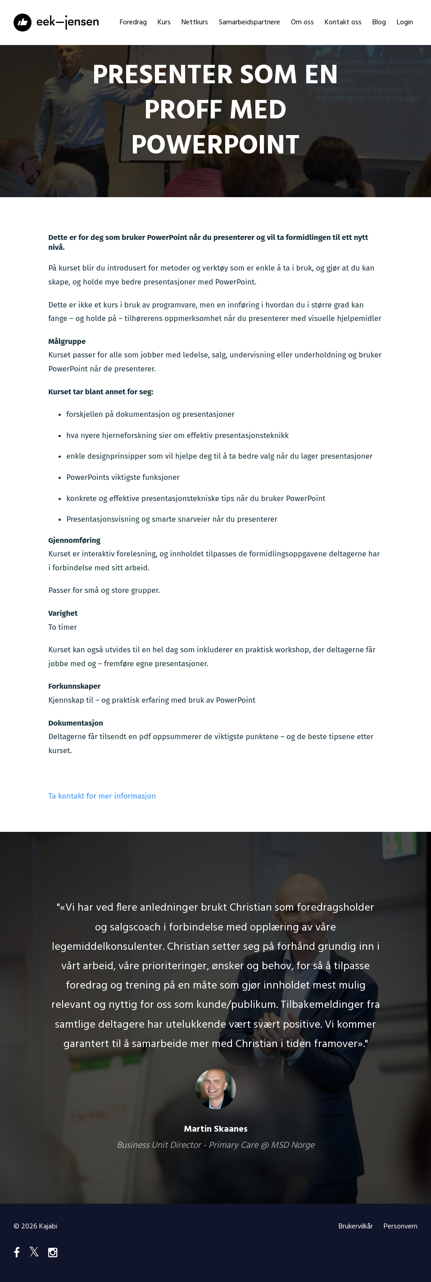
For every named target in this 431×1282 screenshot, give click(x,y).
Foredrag (133, 22)
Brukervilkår (356, 1226)
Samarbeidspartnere (249, 22)
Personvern (400, 1226)
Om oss (302, 22)
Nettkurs (194, 22)
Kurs (164, 22)
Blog (379, 22)
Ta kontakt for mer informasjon (102, 796)
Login (405, 22)
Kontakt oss (343, 22)
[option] (215, 1018)
